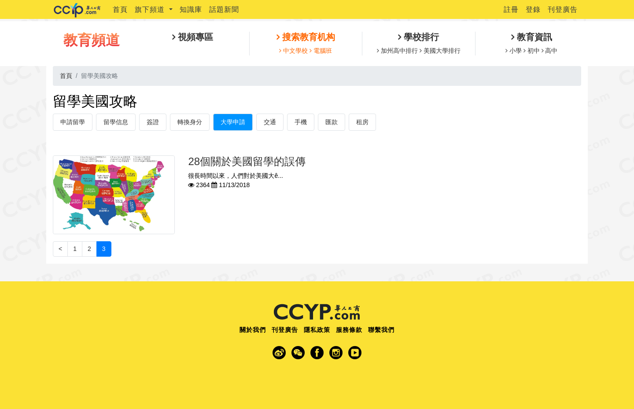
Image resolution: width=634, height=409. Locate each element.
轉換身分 (189, 121)
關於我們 (253, 329)
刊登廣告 (563, 9)
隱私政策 (317, 329)
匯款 (331, 121)
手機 (301, 121)
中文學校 (295, 50)
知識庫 (191, 9)
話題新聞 (224, 9)
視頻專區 (194, 37)
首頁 (120, 9)
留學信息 (115, 121)
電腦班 (322, 50)
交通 (270, 121)
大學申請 (233, 121)
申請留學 (72, 121)
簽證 (153, 121)
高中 (551, 50)
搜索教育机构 (307, 37)
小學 (515, 50)
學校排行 (420, 37)
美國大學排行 (441, 50)
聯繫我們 (381, 329)
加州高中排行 (399, 50)
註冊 (511, 9)
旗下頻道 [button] (151, 9)
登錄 (533, 9)
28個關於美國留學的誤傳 (247, 161)
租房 (362, 121)
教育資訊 (533, 37)
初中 (534, 50)
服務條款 (349, 329)
